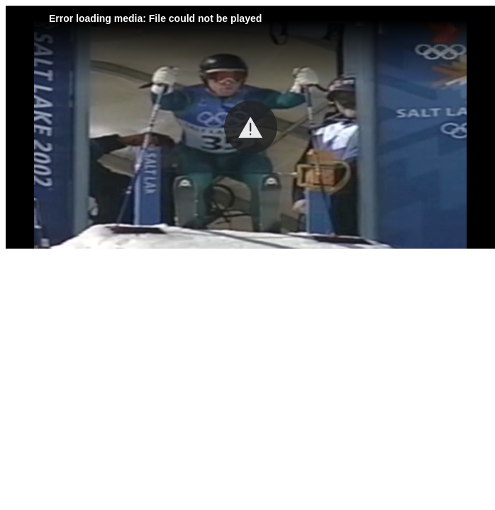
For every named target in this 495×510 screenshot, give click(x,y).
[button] (250, 127)
